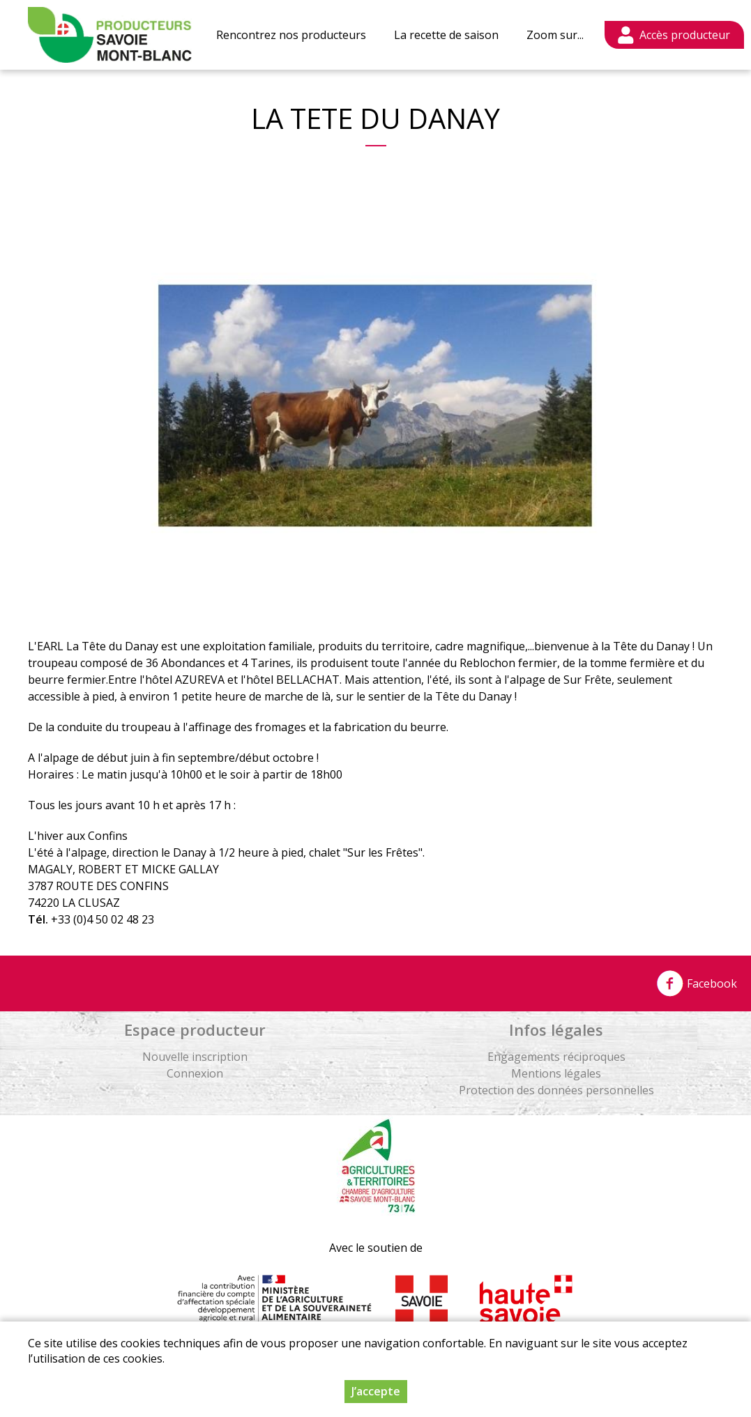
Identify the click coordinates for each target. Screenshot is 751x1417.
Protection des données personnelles (556, 1090)
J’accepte (375, 1391)
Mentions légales (556, 1073)
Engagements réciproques (556, 1056)
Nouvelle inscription (195, 1056)
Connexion (195, 1073)
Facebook (696, 983)
